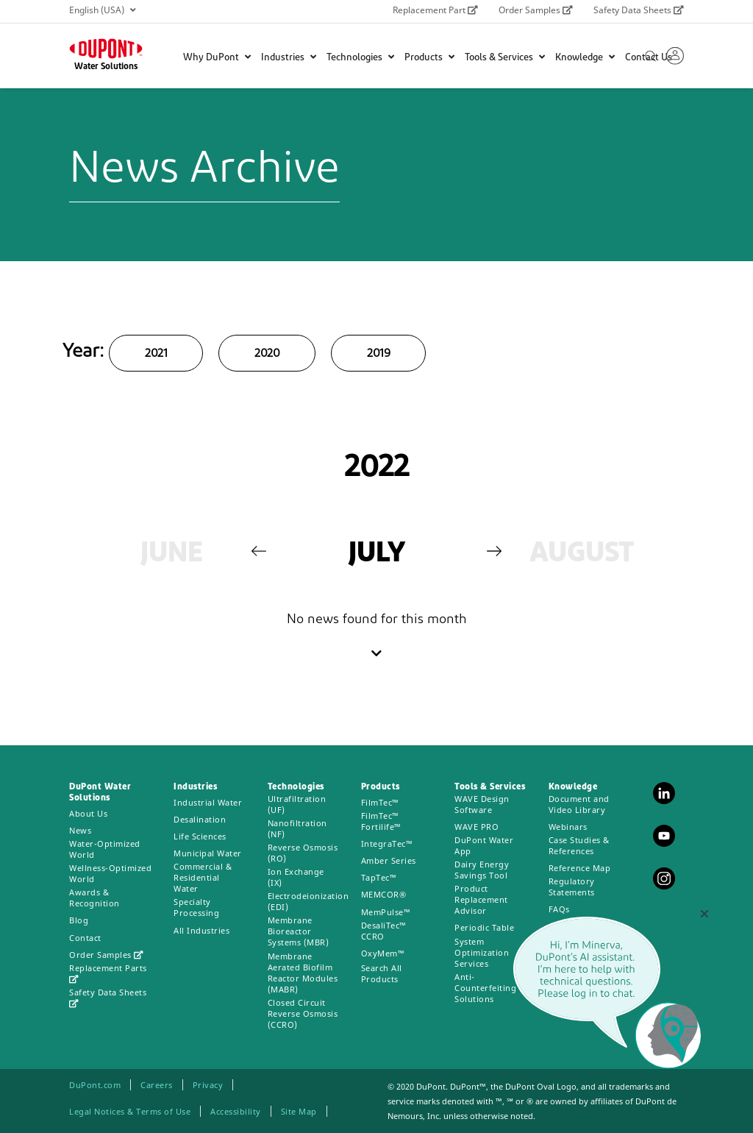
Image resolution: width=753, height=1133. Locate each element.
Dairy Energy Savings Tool (481, 870)
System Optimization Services (481, 952)
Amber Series (388, 860)
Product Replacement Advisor (481, 899)
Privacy (208, 1084)
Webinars (568, 826)
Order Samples (536, 10)
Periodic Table (484, 927)
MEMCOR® (384, 894)
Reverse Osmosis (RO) (303, 853)
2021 (156, 354)
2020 (266, 354)
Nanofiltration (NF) (297, 828)
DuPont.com (95, 1084)
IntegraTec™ (387, 843)
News (80, 830)
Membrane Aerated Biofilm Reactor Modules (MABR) (303, 973)
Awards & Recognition (94, 898)
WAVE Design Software (482, 804)
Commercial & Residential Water (203, 877)
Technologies (360, 57)
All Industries (201, 930)
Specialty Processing (196, 907)
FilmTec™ (380, 802)
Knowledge (585, 57)
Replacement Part (435, 10)
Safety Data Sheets (638, 10)
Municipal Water (208, 853)
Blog (78, 920)
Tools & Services (505, 57)
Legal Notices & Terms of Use (129, 1111)
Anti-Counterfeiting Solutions (485, 987)
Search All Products (381, 973)
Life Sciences (200, 836)
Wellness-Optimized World (110, 873)
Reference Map (580, 867)
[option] (171, 554)
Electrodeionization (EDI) (308, 901)
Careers (156, 1084)
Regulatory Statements (572, 887)
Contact (85, 937)
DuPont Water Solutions (100, 793)
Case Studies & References (579, 845)
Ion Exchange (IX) (296, 877)
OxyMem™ (383, 953)
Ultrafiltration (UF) (297, 804)
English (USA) (102, 10)
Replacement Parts (108, 972)
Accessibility (235, 1111)
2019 (378, 354)
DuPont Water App (483, 845)
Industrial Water (208, 802)
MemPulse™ (386, 911)
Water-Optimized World (104, 849)
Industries (288, 57)
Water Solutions (106, 67)
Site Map (299, 1111)
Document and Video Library (579, 804)
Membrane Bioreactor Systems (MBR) (298, 931)
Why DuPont (217, 57)
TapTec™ (379, 877)
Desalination (200, 819)
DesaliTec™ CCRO (384, 931)
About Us (88, 813)
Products (429, 57)
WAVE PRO (476, 826)
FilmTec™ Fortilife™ (381, 821)
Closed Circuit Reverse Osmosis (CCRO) (303, 1013)
